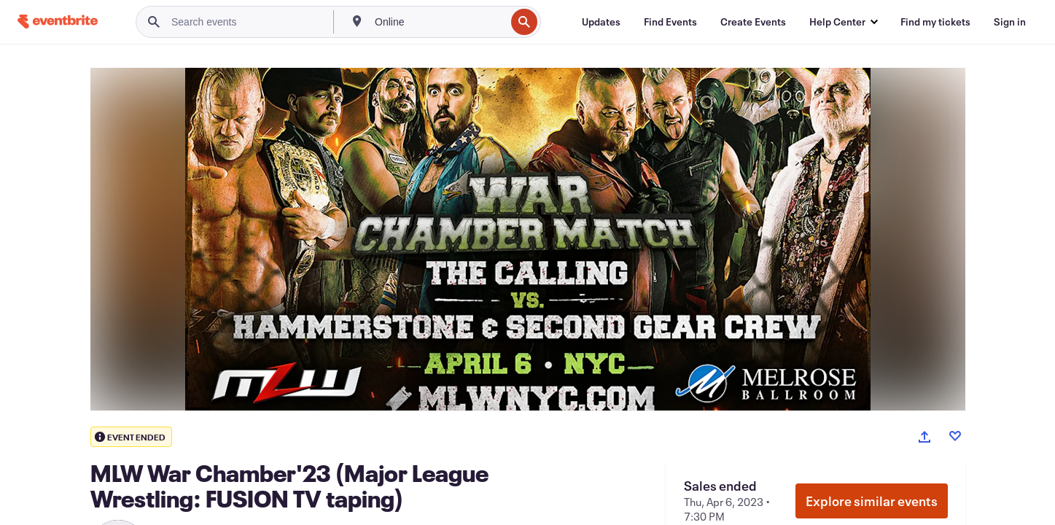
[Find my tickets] (935, 21)
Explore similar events (872, 501)
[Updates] (601, 21)
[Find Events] (670, 21)
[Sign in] (1010, 21)
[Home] (57, 21)
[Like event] (955, 436)
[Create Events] (753, 21)
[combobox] (438, 22)
